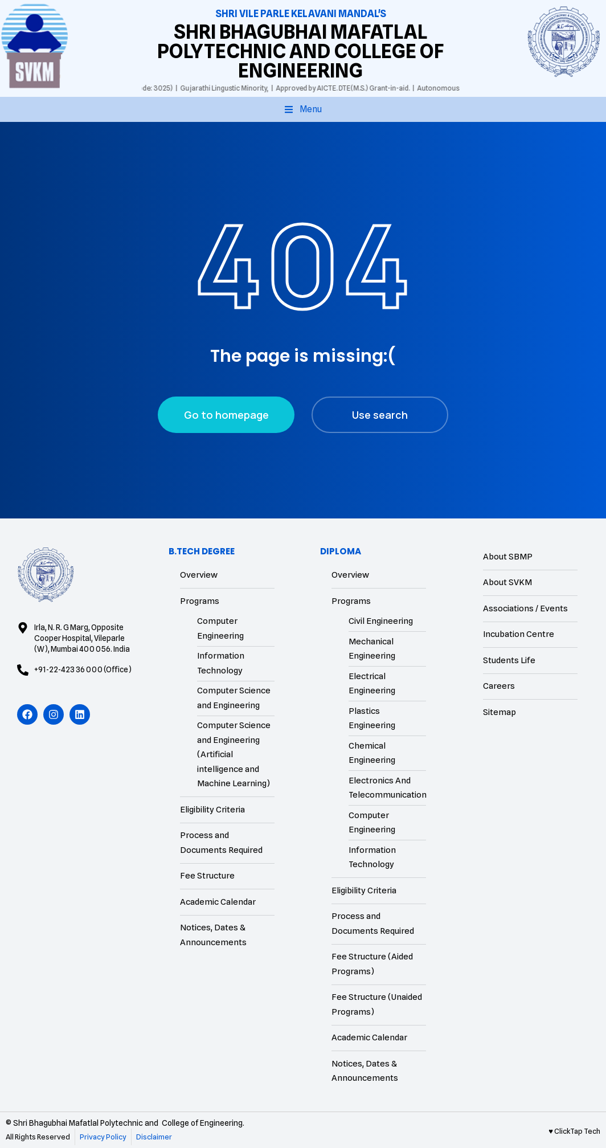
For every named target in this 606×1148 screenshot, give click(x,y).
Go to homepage (226, 415)
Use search (380, 415)
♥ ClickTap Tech (574, 1130)
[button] (303, 109)
